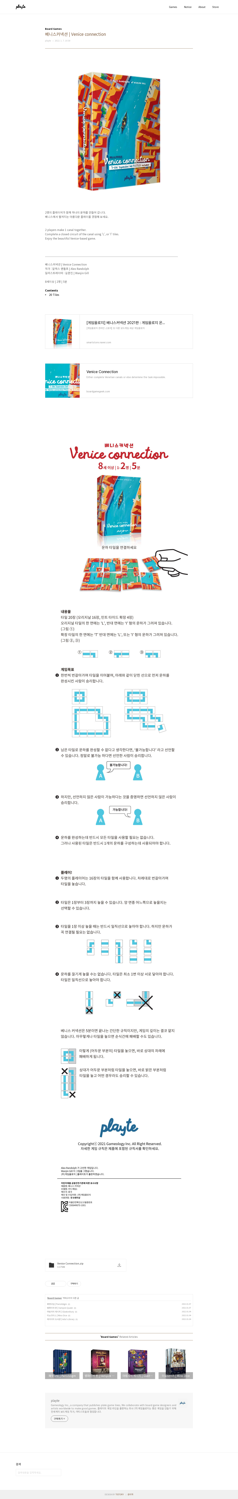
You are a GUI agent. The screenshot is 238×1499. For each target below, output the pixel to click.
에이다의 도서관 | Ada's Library (60, 1319)
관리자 (130, 1494)
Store (215, 7)
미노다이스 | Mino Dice (57, 1315)
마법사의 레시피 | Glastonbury (60, 1311)
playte (55, 1400)
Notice (188, 7)
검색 (58, 1472)
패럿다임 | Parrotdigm (57, 1303)
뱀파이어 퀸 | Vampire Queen (60, 1307)
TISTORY (120, 1494)
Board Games (54, 1297)
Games (173, 7)
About (201, 7)
